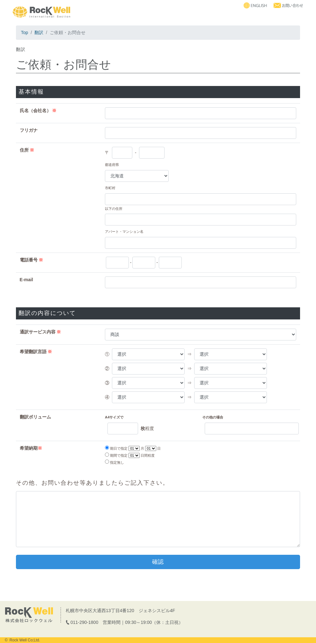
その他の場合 (212, 417)
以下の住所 (113, 209)
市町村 (110, 188)
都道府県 (112, 165)
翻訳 (38, 32)
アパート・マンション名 (124, 231)
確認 (158, 562)
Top (24, 32)
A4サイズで (114, 417)
